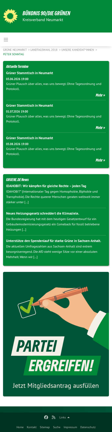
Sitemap (45, 427)
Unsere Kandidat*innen (78, 50)
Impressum (70, 427)
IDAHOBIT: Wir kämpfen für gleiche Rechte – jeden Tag (46, 186)
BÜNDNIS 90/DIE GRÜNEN (46, 13)
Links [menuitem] (62, 417)
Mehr (99, 95)
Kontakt (32, 427)
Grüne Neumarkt (15, 50)
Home (20, 427)
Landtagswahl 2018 (44, 50)
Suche (56, 427)
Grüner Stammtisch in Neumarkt (29, 73)
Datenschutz (88, 427)
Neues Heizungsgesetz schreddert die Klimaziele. (42, 213)
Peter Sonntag (13, 54)
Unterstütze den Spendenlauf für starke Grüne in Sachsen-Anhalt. (53, 241)
